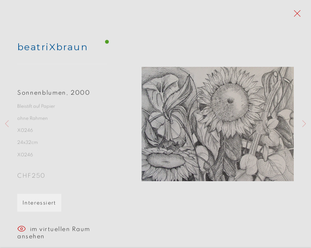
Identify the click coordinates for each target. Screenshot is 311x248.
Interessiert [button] (39, 204)
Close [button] (295, 15)
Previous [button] (7, 124)
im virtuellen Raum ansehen (53, 231)
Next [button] (304, 124)
